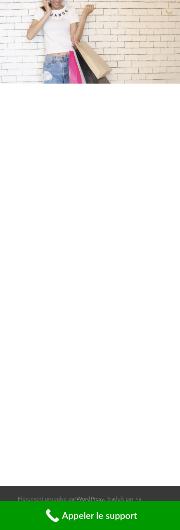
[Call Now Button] (90, 515)
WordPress (90, 498)
